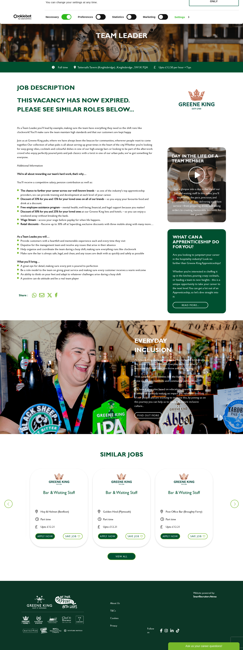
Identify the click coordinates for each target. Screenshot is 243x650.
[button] (61, 539)
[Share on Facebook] (56, 295)
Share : (23, 295)
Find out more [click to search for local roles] (148, 415)
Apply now (47, 536)
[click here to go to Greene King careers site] (53, 614)
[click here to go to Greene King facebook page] (161, 630)
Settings (180, 39)
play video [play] (196, 175)
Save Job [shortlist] (73, 536)
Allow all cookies (214, 8)
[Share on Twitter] (49, 295)
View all (122, 556)
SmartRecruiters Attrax (205, 596)
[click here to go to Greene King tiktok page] (177, 630)
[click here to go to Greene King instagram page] (166, 630)
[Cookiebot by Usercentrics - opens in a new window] (22, 40)
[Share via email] (41, 295)
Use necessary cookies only (214, 22)
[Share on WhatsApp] (34, 295)
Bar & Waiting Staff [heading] (61, 492)
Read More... (190, 305)
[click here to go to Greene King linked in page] (172, 630)
